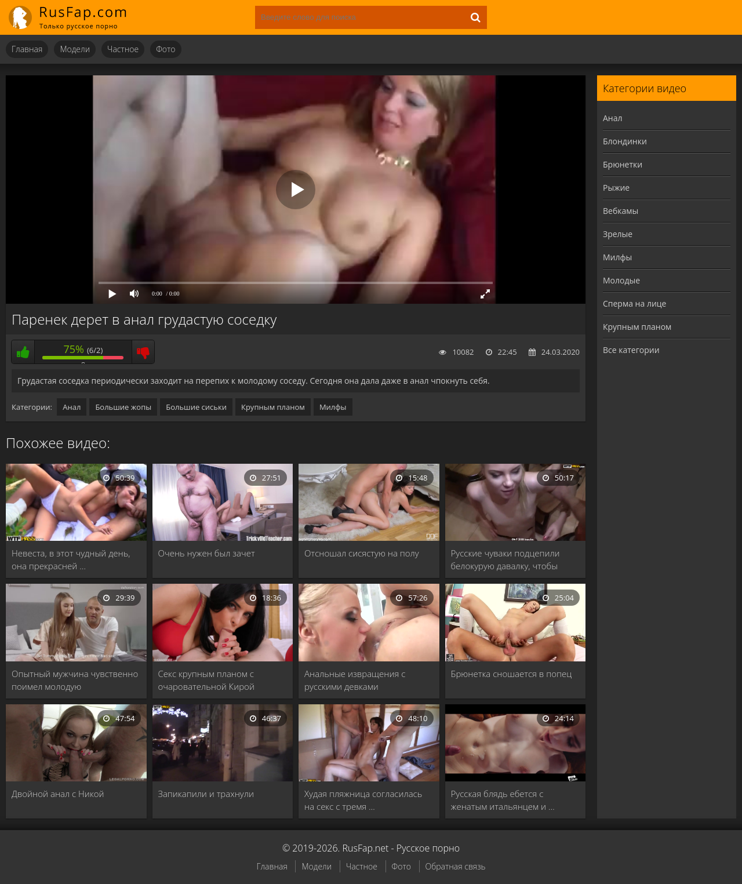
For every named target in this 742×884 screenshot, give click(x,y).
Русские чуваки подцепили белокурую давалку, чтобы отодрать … (505, 559)
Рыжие (616, 187)
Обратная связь (455, 866)
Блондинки (625, 141)
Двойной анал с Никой (58, 793)
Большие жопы (123, 407)
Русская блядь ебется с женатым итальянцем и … (503, 800)
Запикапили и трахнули (206, 793)
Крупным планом (273, 407)
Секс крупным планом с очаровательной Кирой (206, 680)
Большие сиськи (196, 407)
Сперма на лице (634, 303)
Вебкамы (620, 210)
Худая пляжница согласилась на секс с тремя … (363, 800)
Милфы (333, 407)
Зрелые (617, 233)
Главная (27, 48)
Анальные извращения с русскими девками (354, 680)
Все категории (631, 349)
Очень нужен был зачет (206, 553)
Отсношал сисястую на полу (361, 553)
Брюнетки (622, 164)
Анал (72, 407)
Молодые (621, 280)
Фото (165, 48)
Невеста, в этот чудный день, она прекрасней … (71, 559)
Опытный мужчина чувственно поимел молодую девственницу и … (75, 680)
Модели (75, 48)
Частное (123, 48)
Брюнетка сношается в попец (511, 673)
